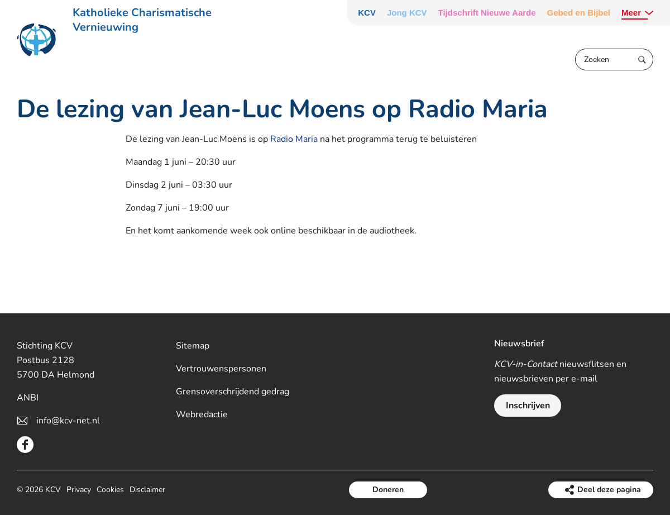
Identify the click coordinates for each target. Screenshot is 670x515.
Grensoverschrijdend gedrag (232, 391)
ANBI (28, 398)
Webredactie (202, 414)
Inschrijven (528, 405)
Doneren (388, 489)
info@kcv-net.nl (68, 420)
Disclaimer (147, 489)
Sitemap (192, 346)
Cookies (110, 489)
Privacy (78, 489)
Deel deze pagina (609, 489)
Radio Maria (294, 139)
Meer (631, 12)
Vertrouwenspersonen (221, 369)
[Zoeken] (614, 59)
